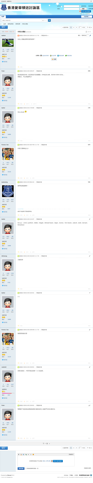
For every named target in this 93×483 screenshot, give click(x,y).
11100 (9, 97)
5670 (8, 162)
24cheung (4, 256)
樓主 (79, 35)
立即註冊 (90, 8)
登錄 (44, 461)
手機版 (71, 475)
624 (8, 384)
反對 (34, 104)
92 (3, 49)
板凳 (89, 144)
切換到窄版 (91, 1)
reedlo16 (4, 367)
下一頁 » (46, 443)
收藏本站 (9, 1)
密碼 (58, 8)
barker (3, 108)
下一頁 (88, 27)
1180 (8, 273)
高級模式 (71, 454)
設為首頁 (3, 1)
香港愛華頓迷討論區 (1, 24)
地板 (89, 182)
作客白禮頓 (25, 24)
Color (21, 454)
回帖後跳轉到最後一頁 (31, 468)
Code (31, 454)
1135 (8, 49)
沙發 (89, 107)
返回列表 (66, 27)
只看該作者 (44, 35)
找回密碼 (90, 6)
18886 (9, 134)
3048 (8, 88)
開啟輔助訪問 (89, 1)
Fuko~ (3, 71)
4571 (12, 49)
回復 (21, 67)
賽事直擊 (18, 24)
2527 (12, 384)
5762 (12, 273)
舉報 (89, 67)
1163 (8, 199)
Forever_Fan (5, 144)
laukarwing (5, 182)
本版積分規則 (87, 468)
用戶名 (59, 6)
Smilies (33, 454)
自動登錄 (83, 6)
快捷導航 (86, 16)
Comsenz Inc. (10, 477)
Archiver (66, 475)
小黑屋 (76, 475)
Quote (28, 454)
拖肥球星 (4, 93)
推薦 (89, 71)
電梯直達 (84, 35)
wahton (4, 35)
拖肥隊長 (4, 389)
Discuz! (9, 475)
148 (3, 199)
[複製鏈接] (28, 32)
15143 (9, 171)
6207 (12, 199)
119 (3, 125)
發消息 (5, 61)
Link (26, 454)
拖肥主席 (4, 54)
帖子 (43, 20)
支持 (27, 104)
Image (24, 454)
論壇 (2, 16)
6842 (8, 125)
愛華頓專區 (11, 24)
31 (3, 88)
